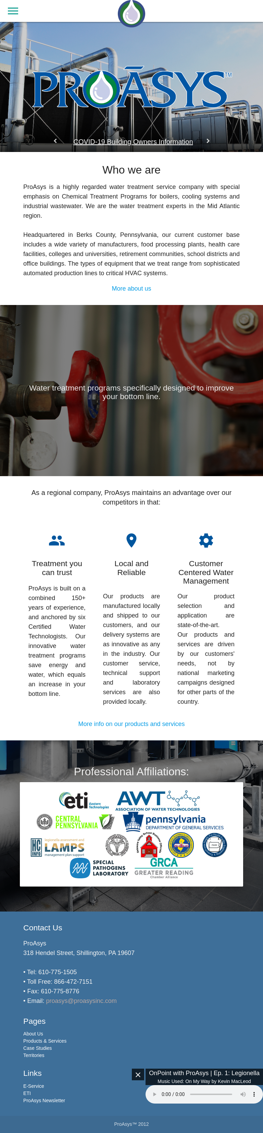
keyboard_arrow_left (55, 141)
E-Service (33, 1086)
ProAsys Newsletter (44, 1100)
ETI (27, 1093)
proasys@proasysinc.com (81, 1000)
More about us (131, 288)
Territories (33, 1055)
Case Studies (37, 1048)
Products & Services (44, 1041)
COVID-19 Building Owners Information (133, 141)
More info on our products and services (131, 724)
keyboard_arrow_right (208, 141)
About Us (33, 1033)
